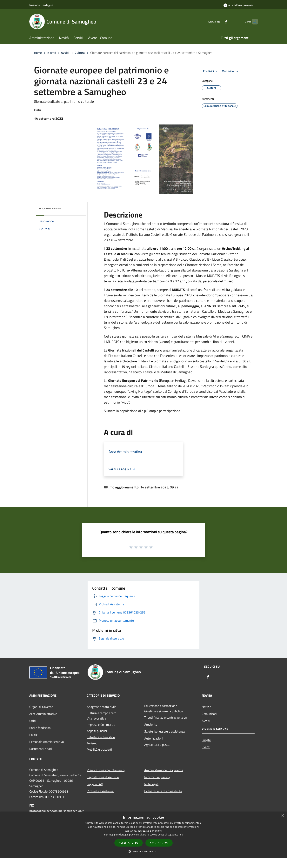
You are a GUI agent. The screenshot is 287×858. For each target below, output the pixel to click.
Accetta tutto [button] (128, 842)
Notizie (206, 706)
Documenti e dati (40, 748)
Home (38, 52)
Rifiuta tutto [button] (159, 842)
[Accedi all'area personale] (238, 5)
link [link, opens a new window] (181, 834)
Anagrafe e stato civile (101, 706)
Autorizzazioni (153, 738)
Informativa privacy (157, 777)
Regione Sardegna (41, 5)
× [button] (282, 815)
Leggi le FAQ (95, 784)
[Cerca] (253, 21)
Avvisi (65, 52)
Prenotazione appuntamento (105, 770)
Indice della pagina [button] (50, 208)
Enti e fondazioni (40, 727)
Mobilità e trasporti (99, 749)
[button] (143, 851)
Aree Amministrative (43, 713)
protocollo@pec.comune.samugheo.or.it (56, 810)
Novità (51, 52)
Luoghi (206, 740)
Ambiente (150, 724)
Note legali (151, 784)
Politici (33, 734)
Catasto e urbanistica (101, 737)
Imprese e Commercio (101, 724)
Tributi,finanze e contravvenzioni (166, 717)
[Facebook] (218, 21)
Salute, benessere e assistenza (164, 731)
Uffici (32, 720)
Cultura (80, 52)
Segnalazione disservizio (103, 777)
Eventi (206, 747)
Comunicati (209, 713)
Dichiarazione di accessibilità (163, 791)
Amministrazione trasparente (163, 770)
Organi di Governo (41, 706)
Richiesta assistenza (100, 791)
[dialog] (143, 835)
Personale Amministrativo (46, 741)
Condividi (211, 71)
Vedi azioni (231, 71)
